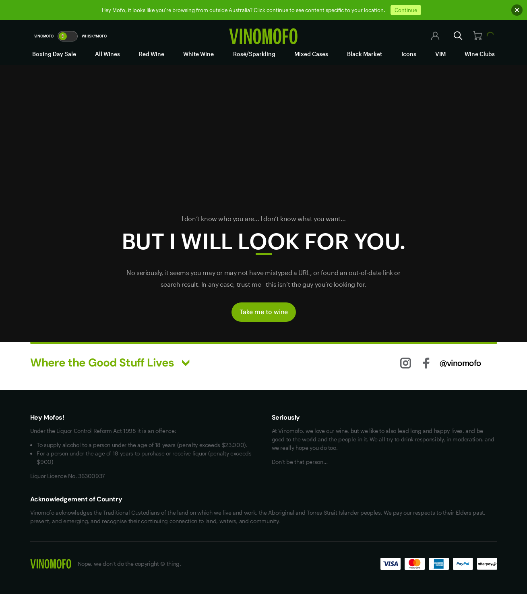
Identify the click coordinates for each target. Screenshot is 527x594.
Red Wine (151, 53)
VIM (440, 53)
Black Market (364, 53)
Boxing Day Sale (54, 53)
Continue (406, 10)
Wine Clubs (480, 53)
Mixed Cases (311, 53)
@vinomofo (460, 363)
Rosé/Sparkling (254, 53)
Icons (408, 53)
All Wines (107, 53)
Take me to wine (264, 312)
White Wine (198, 53)
